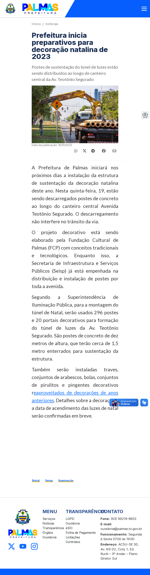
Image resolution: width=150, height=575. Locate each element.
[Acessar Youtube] (23, 546)
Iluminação (65, 480)
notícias (51, 24)
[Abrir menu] (144, 8)
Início (36, 24)
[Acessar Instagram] (34, 546)
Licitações (73, 537)
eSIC (69, 528)
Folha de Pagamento (81, 533)
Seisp (49, 480)
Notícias (48, 523)
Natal (36, 480)
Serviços (49, 519)
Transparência (53, 528)
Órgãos (48, 533)
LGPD (70, 519)
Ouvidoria (49, 537)
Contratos (73, 542)
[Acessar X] (11, 546)
